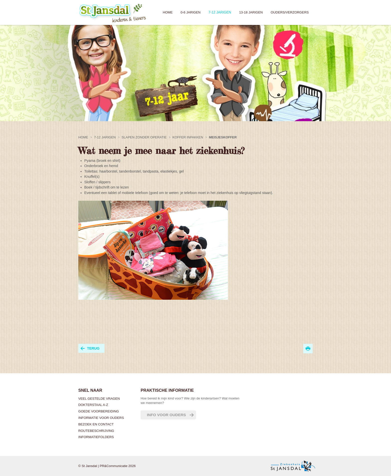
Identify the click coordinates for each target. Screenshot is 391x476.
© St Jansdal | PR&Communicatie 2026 (107, 466)
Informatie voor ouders (101, 418)
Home (168, 12)
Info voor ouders (166, 415)
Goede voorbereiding (98, 411)
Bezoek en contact (96, 424)
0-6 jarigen (190, 12)
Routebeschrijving (96, 431)
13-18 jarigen (251, 12)
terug (93, 348)
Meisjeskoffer (223, 137)
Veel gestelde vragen (99, 398)
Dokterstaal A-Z (93, 405)
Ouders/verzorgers (290, 12)
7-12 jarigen (219, 12)
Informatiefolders (96, 437)
